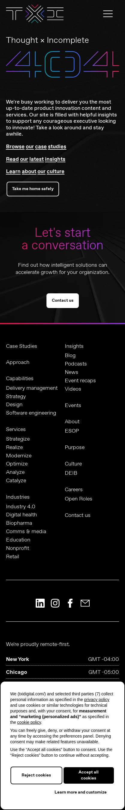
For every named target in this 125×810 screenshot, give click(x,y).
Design (14, 404)
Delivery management (32, 388)
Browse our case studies (36, 146)
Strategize (18, 439)
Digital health (21, 515)
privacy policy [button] (96, 699)
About (72, 421)
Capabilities (20, 378)
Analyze (15, 472)
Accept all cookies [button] (89, 775)
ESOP (72, 431)
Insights (74, 346)
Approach (17, 362)
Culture (73, 464)
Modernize (18, 456)
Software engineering (31, 413)
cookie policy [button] (29, 722)
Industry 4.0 (20, 506)
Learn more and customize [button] (81, 792)
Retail (12, 556)
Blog (70, 355)
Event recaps (80, 380)
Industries (18, 497)
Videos (73, 389)
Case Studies (21, 346)
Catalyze (16, 480)
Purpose (75, 447)
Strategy (16, 396)
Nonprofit (17, 548)
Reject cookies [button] (36, 775)
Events (73, 405)
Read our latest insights (35, 159)
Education (18, 540)
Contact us (62, 300)
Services (16, 429)
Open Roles (78, 499)
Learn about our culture (35, 171)
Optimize (17, 464)
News (71, 372)
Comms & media (26, 531)
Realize (14, 447)
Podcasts (76, 364)
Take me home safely (33, 189)
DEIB (71, 473)
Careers (74, 489)
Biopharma (19, 523)
